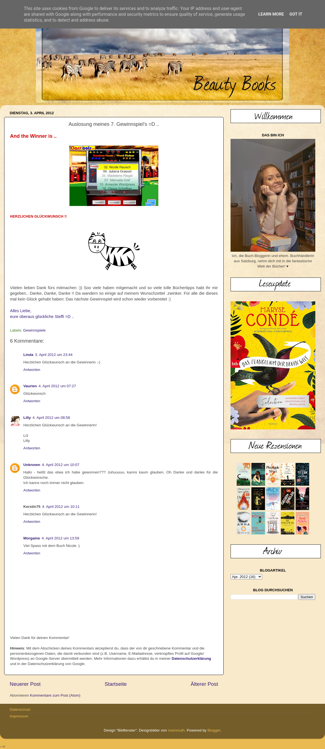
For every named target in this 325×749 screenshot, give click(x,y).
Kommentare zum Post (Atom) (55, 695)
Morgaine (31, 538)
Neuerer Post (25, 684)
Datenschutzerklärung (191, 658)
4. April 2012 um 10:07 (60, 465)
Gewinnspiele (34, 330)
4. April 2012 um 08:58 (51, 418)
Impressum (19, 716)
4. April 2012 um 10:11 (61, 507)
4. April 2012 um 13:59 (60, 538)
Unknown (31, 465)
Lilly (27, 418)
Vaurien (30, 386)
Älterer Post (204, 684)
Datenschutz (20, 709)
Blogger (214, 730)
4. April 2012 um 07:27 (57, 386)
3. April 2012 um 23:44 (53, 355)
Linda (28, 355)
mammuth (176, 730)
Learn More (271, 14)
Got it (295, 14)
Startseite (115, 684)
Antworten (31, 370)
